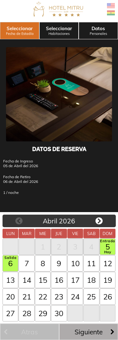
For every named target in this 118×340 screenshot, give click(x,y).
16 (58, 280)
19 (107, 280)
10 (75, 263)
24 (75, 296)
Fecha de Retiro (17, 176)
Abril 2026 (59, 221)
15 (42, 280)
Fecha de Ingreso (18, 161)
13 (10, 280)
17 (75, 280)
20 (10, 296)
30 (58, 313)
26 (107, 296)
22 (42, 296)
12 (107, 263)
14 (26, 280)
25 (91, 296)
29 (42, 313)
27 (10, 313)
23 (58, 296)
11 (91, 263)
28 (26, 313)
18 (91, 280)
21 (26, 296)
